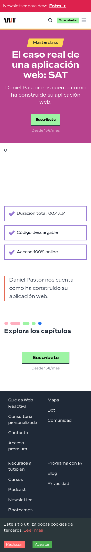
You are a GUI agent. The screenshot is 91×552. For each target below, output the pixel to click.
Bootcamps (20, 510)
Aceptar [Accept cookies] (42, 545)
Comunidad (60, 420)
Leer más (33, 530)
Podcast (17, 489)
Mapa (53, 400)
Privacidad (58, 483)
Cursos (15, 479)
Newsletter (20, 500)
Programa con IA (65, 463)
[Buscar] (50, 20)
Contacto (18, 432)
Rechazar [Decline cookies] (14, 545)
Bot (51, 410)
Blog (52, 473)
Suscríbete (45, 120)
